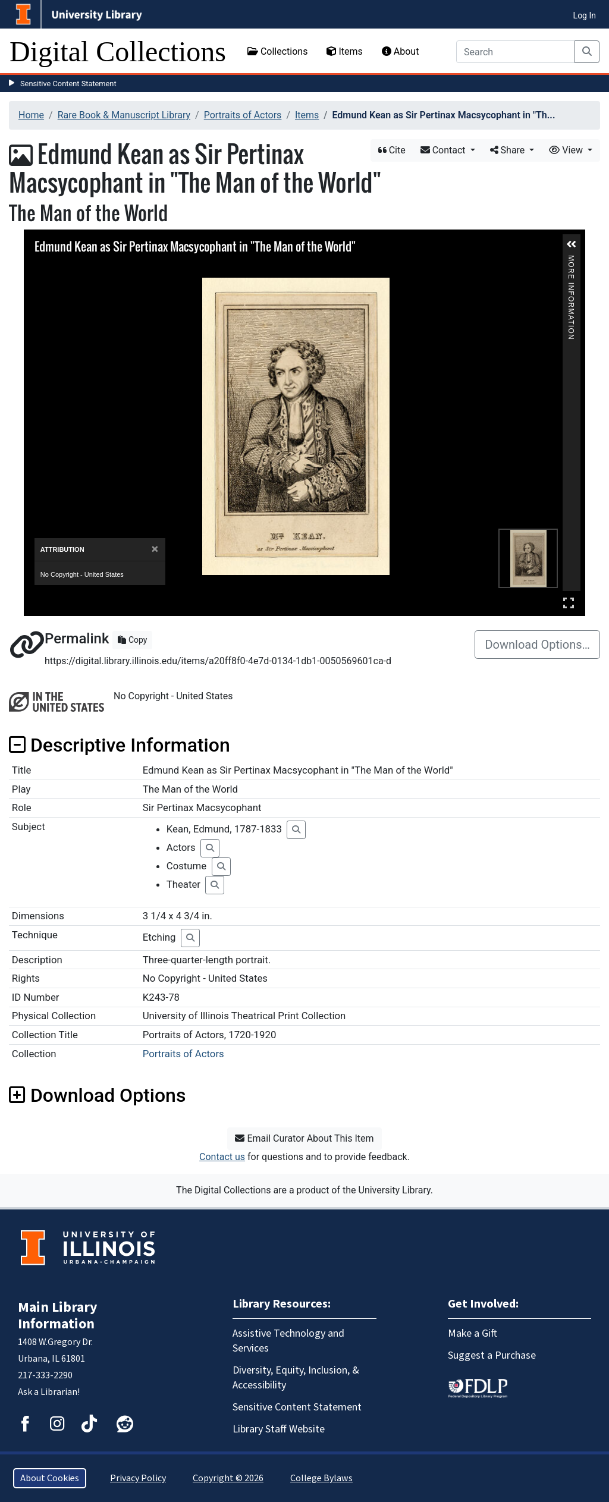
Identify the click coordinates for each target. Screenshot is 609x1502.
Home (31, 115)
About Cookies (49, 1478)
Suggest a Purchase (492, 1355)
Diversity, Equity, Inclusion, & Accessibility (296, 1378)
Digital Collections (118, 51)
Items (344, 51)
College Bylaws (321, 1478)
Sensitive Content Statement (68, 83)
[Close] (155, 549)
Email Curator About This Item (304, 1138)
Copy (132, 640)
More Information (571, 260)
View (567, 150)
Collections (277, 51)
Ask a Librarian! (49, 1392)
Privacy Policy (138, 1478)
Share (509, 150)
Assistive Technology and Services (288, 1341)
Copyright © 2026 (228, 1478)
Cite (392, 150)
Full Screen (568, 602)
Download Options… (537, 644)
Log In (584, 15)
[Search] (515, 51)
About (400, 51)
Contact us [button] (222, 1156)
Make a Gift (472, 1333)
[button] (571, 244)
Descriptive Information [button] (119, 745)
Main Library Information (58, 1315)
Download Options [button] (97, 1095)
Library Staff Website (279, 1429)
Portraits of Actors (243, 115)
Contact (444, 150)
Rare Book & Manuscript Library (124, 115)
